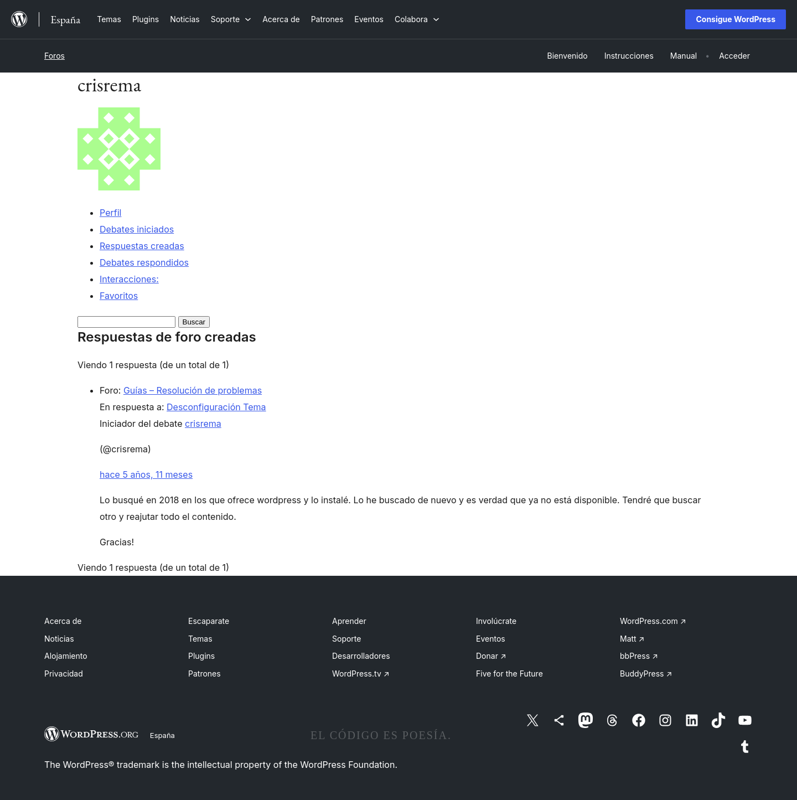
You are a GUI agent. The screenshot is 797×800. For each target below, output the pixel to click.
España (162, 735)
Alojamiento (65, 655)
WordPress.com (653, 621)
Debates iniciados (137, 229)
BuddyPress (646, 673)
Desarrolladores (361, 655)
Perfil (110, 212)
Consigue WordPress (735, 19)
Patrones (204, 673)
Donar (491, 655)
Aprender (349, 621)
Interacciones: (129, 279)
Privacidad (63, 673)
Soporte (346, 638)
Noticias (59, 638)
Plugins (201, 655)
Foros (54, 55)
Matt (632, 638)
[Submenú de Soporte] (231, 19)
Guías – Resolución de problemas (192, 390)
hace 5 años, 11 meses (146, 474)
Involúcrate (496, 621)
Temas (200, 638)
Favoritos (119, 295)
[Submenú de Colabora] (417, 19)
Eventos (490, 638)
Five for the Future (509, 673)
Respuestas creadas (142, 245)
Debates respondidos (144, 262)
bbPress (639, 655)
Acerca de (63, 621)
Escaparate (208, 621)
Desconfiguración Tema (216, 406)
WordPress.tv (361, 673)
